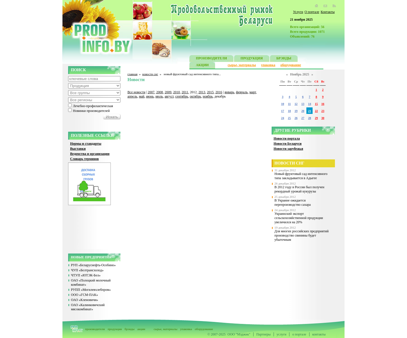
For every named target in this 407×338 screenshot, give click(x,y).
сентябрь (181, 96)
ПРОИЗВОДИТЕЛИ (211, 59)
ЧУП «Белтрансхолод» (87, 270)
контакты (319, 334)
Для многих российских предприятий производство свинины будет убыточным (301, 235)
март (252, 92)
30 (322, 118)
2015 (210, 92)
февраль (242, 92)
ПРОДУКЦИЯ (251, 59)
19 (296, 110)
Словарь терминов (84, 159)
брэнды (130, 329)
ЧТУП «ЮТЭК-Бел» (86, 275)
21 (309, 110)
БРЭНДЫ (284, 59)
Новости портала (287, 138)
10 (282, 103)
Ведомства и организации (89, 154)
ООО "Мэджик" (239, 334)
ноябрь (208, 96)
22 (316, 110)
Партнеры (263, 334)
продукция (115, 329)
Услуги (298, 12)
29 (316, 118)
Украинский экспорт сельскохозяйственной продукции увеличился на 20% (298, 218)
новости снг (150, 74)
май (141, 96)
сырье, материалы (242, 65)
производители (95, 329)
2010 (176, 92)
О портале (311, 12)
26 (296, 118)
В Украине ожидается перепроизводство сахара (292, 202)
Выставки (78, 149)
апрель (132, 96)
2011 (185, 92)
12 (296, 103)
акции (141, 329)
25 (289, 118)
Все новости (136, 92)
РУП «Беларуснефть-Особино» (93, 265)
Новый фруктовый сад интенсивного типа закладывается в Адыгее (301, 176)
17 (282, 110)
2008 (159, 92)
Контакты (328, 12)
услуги (282, 334)
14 (309, 103)
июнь (150, 96)
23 (322, 110)
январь (229, 92)
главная (132, 74)
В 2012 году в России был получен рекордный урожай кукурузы (299, 189)
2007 (151, 92)
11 (289, 103)
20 (302, 110)
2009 (168, 92)
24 (282, 118)
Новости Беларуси (288, 144)
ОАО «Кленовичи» (84, 300)
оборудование (290, 65)
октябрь (195, 96)
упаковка (268, 65)
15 (316, 103)
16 (322, 103)
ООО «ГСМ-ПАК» (84, 295)
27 (302, 118)
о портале (299, 334)
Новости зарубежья (288, 149)
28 (309, 118)
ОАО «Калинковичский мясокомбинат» (88, 307)
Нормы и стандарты (85, 144)
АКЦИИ (202, 65)
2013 (201, 92)
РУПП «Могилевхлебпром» (91, 290)
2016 (218, 92)
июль (159, 96)
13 (302, 103)
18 (289, 110)
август (169, 96)
